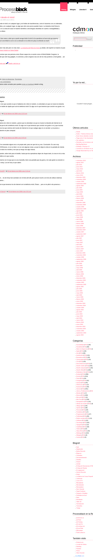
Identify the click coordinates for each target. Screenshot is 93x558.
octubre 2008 (80, 206)
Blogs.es (78, 453)
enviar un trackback (28, 84)
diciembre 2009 (80, 177)
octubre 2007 (80, 232)
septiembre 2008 (81, 208)
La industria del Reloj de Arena (30, 48)
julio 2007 (79, 238)
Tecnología (18, 79)
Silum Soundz (80, 553)
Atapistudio (79, 449)
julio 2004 (79, 312)
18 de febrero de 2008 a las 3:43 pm (15, 138)
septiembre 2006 (81, 259)
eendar (78, 464)
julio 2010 (79, 164)
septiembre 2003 (81, 333)
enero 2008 (79, 225)
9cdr (77, 447)
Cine (77, 361)
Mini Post (79, 399)
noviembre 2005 (81, 280)
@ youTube (79, 528)
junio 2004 (79, 314)
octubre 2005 (80, 282)
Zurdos (78, 437)
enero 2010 (79, 175)
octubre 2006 (80, 257)
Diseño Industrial (81, 368)
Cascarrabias (80, 359)
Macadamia (79, 482)
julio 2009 (79, 187)
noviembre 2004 (81, 305)
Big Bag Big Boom (81, 144)
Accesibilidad (80, 344)
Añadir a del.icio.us (13, 63)
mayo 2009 (79, 192)
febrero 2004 (80, 322)
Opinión (78, 407)
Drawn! (78, 461)
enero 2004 (79, 324)
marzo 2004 (79, 320)
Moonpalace (79, 487)
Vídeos (78, 428)
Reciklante (79, 499)
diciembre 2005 (80, 278)
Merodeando (80, 485)
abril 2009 (79, 194)
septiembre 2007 (81, 234)
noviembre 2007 (81, 229)
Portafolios (79, 412)
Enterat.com (79, 542)
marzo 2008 (79, 221)
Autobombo (79, 355)
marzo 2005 (79, 297)
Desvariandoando (81, 457)
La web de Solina (81, 544)
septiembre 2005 (81, 284)
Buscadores (79, 357)
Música (78, 395)
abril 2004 (79, 318)
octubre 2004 (80, 307)
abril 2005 (79, 295)
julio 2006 (79, 263)
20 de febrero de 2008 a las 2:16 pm (19, 171)
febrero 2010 (80, 173)
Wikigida (73, 9)
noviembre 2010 (81, 160)
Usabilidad (79, 426)
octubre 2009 (80, 181)
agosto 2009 (80, 185)
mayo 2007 (79, 242)
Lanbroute (79, 478)
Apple (78, 351)
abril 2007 (79, 244)
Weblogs (78, 433)
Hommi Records (81, 472)
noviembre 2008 (81, 204)
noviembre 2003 (81, 328)
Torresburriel (80, 503)
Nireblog (78, 546)
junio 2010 (79, 166)
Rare (77, 497)
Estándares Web (81, 372)
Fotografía (79, 380)
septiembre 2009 (81, 183)
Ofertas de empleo (81, 403)
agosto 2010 (80, 162)
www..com (79, 556)
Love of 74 (79, 480)
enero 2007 (79, 251)
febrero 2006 (80, 274)
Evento (78, 376)
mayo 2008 (79, 217)
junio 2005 (79, 291)
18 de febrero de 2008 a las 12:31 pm (15, 113)
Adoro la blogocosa (8, 79)
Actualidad (79, 347)
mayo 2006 (79, 267)
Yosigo (78, 508)
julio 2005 (79, 288)
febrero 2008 (80, 223)
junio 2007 (79, 240)
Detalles (78, 459)
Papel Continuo (80, 491)
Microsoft (79, 397)
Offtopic (78, 405)
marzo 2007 (79, 246)
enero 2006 (79, 276)
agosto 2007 (80, 236)
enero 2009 (79, 200)
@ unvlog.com (80, 526)
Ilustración (79, 386)
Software (78, 420)
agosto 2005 (80, 286)
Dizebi (78, 131)
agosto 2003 (80, 335)
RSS (86, 344)
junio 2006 (79, 265)
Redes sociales (80, 418)
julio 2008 (79, 213)
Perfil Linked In (80, 532)
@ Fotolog (79, 522)
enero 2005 (79, 301)
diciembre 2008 (80, 202)
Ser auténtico (80, 140)
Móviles (78, 393)
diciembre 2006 (80, 253)
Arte (77, 353)
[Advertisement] (27, 70)
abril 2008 (79, 219)
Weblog (63, 9)
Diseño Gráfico (80, 365)
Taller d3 (78, 501)
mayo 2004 (79, 316)
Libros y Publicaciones (82, 391)
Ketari (78, 474)
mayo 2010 (79, 169)
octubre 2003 (80, 330)
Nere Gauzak (80, 489)
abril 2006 (79, 269)
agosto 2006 (80, 261)
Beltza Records (80, 451)
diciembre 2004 (80, 303)
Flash (77, 378)
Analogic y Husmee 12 (82, 146)
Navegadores (80, 401)
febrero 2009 (80, 198)
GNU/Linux (79, 384)
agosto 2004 (80, 309)
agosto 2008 (80, 211)
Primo (78, 550)
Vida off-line (79, 431)
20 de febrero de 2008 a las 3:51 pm (19, 191)
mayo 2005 (79, 293)
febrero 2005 (80, 299)
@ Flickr (78, 520)
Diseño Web (79, 370)
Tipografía (79, 424)
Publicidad (79, 416)
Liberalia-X (82, 9)
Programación (80, 414)
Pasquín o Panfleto (81, 493)
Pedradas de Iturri (81, 495)
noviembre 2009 (81, 179)
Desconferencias (81, 363)
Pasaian (78, 548)
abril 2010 (79, 171)
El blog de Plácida (81, 468)
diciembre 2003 (80, 326)
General (78, 382)
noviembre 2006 (81, 255)
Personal (78, 410)
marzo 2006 (79, 272)
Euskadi (78, 374)
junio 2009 (79, 190)
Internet (78, 389)
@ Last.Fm (79, 524)
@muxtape (79, 530)
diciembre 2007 (80, 227)
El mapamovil (80, 470)
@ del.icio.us (80, 517)
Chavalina (79, 455)
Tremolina (79, 506)
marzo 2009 (79, 196)
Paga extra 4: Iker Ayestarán (84, 138)
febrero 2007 (80, 248)
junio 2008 (79, 215)
